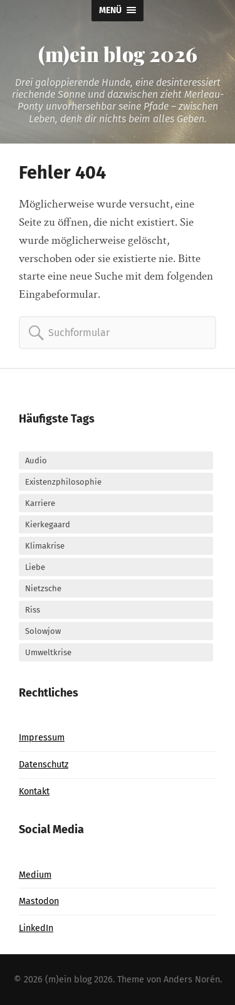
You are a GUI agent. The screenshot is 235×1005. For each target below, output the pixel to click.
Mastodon (39, 901)
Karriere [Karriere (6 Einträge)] (40, 503)
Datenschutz (43, 764)
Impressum (42, 737)
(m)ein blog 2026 (117, 53)
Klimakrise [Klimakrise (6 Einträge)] (45, 545)
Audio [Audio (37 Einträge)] (36, 460)
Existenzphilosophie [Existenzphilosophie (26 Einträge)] (63, 482)
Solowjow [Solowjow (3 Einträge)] (43, 631)
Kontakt (34, 791)
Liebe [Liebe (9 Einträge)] (35, 567)
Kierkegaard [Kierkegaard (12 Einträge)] (47, 524)
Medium (35, 875)
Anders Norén (192, 979)
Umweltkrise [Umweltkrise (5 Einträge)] (48, 652)
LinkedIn (36, 928)
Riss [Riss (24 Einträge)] (32, 609)
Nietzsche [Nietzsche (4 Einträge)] (43, 588)
